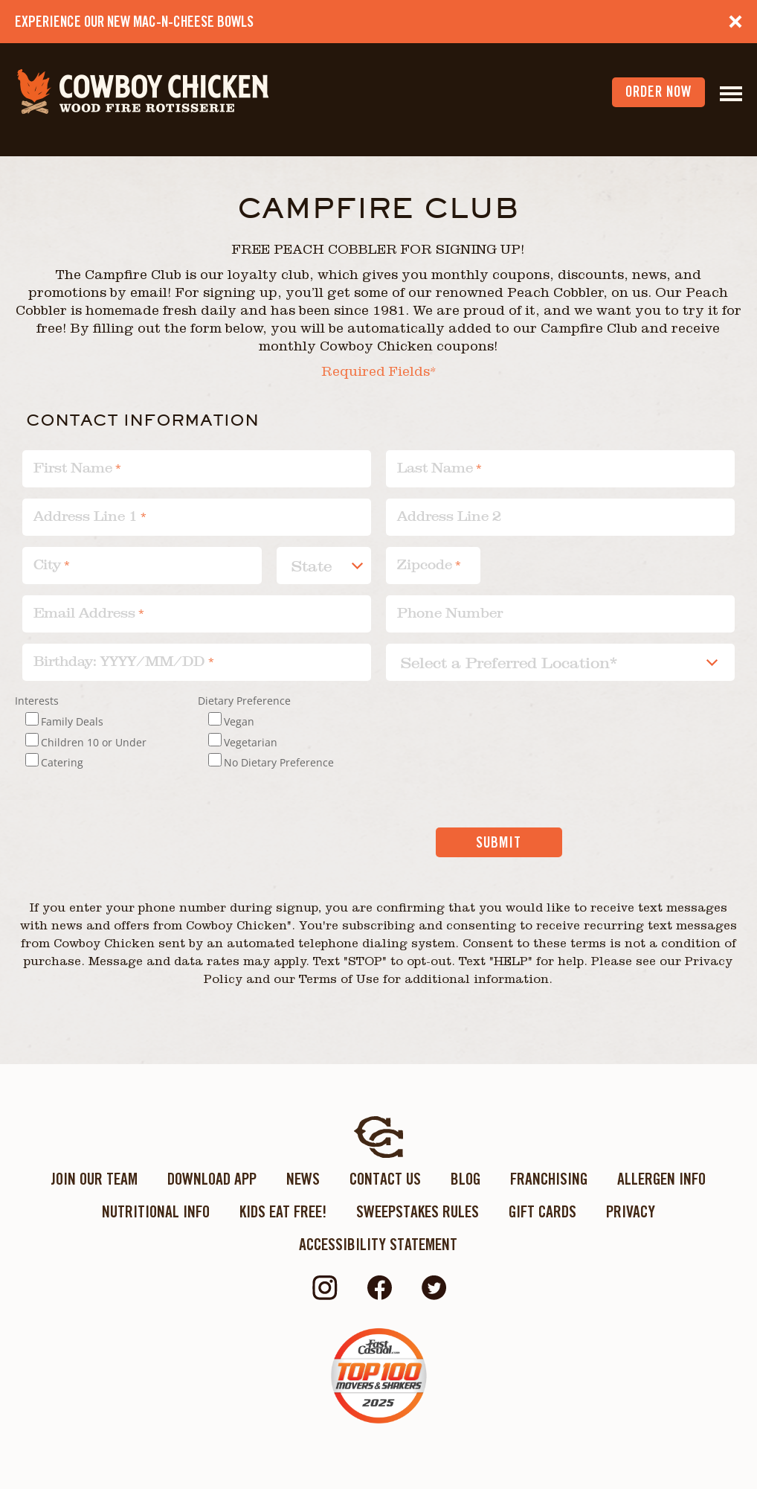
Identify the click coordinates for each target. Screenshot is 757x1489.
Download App (212, 1178)
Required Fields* (378, 373)
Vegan (239, 721)
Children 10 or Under (93, 742)
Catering (62, 762)
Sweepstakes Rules (417, 1211)
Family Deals (72, 721)
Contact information (142, 419)
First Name (72, 467)
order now (658, 91)
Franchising (548, 1178)
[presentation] (304, 856)
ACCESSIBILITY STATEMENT (378, 1244)
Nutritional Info (156, 1211)
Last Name (435, 467)
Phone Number (450, 612)
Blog (465, 1178)
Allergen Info (661, 1178)
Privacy (630, 1211)
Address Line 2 (449, 516)
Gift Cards (542, 1211)
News (303, 1178)
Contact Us (385, 1178)
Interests (37, 701)
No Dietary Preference (279, 762)
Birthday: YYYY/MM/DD (120, 661)
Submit (498, 842)
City (47, 564)
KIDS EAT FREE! (282, 1211)
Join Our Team (94, 1178)
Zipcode (424, 564)
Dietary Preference (244, 701)
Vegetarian (250, 742)
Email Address (84, 612)
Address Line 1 (85, 516)
